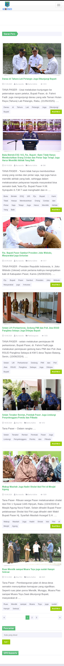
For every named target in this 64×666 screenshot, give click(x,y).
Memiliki (45, 205)
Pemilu (32, 439)
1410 (43, 84)
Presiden (39, 280)
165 (28, 196)
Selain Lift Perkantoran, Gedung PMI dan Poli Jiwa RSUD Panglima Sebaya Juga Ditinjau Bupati (30, 329)
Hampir (7, 609)
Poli (55, 363)
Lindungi (7, 439)
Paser (20, 280)
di (13, 107)
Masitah (16, 522)
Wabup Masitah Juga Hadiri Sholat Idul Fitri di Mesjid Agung (28, 488)
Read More (56, 112)
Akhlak (55, 205)
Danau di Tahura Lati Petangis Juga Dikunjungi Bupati (29, 78)
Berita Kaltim (31, 84)
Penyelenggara (20, 439)
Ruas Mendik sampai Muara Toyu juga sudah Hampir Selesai (28, 570)
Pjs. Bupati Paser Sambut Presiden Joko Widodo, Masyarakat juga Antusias (27, 254)
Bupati (6, 112)
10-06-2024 (7, 336)
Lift (13, 363)
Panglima (23, 367)
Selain (6, 363)
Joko (48, 280)
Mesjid (6, 526)
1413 (42, 423)
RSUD (13, 367)
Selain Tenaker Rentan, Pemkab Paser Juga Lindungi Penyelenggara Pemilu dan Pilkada (29, 416)
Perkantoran (23, 363)
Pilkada (48, 439)
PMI (42, 363)
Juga (44, 107)
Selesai (16, 609)
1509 (43, 494)
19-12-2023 (7, 577)
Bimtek (14, 196)
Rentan (25, 435)
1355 (44, 336)
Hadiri (31, 522)
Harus (36, 205)
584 (43, 165)
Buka (6, 196)
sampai (23, 604)
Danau (6, 107)
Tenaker (15, 435)
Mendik (14, 604)
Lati (27, 107)
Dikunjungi (54, 107)
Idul (47, 522)
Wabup (6, 522)
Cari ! (6, 642)
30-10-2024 (7, 165)
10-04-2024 (7, 494)
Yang (6, 210)
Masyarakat (8, 285)
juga (18, 285)
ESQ (22, 196)
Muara (32, 604)
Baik (12, 210)
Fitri (53, 522)
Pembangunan (32, 336)
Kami (54, 196)
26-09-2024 (7, 261)
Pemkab (34, 435)
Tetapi (21, 205)
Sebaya (33, 367)
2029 (42, 577)
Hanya (14, 201)
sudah (54, 604)
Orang (37, 201)
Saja (13, 205)
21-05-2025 (7, 84)
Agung (15, 526)
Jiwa (5, 367)
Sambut (29, 280)
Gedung (34, 363)
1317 (43, 261)
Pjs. (34, 196)
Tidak (6, 201)
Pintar (6, 205)
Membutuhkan (26, 201)
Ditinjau (49, 367)
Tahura (20, 107)
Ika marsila (19, 84)
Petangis (35, 107)
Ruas (6, 604)
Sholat (40, 522)
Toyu (40, 604)
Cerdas (46, 201)
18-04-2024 (7, 423)
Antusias (26, 285)
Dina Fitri (18, 423)
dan (53, 201)
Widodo (57, 280)
